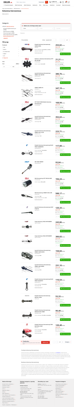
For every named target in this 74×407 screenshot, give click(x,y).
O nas (3, 388)
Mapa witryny (5, 402)
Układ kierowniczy (17, 8)
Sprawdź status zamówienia (8, 384)
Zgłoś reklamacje (6, 393)
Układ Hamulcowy (18, 5)
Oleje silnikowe (59, 389)
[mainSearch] (27, 2)
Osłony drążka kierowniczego (8, 34)
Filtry (40, 5)
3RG (4, 47)
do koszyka (65, 54)
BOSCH (4, 49)
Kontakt (40, 387)
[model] (46, 28)
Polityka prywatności (6, 396)
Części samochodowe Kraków (8, 398)
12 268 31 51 (43, 384)
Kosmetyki (58, 5)
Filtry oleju (58, 395)
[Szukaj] (46, 2)
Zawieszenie (35, 5)
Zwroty (4, 391)
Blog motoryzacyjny (66, 5)
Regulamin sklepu (6, 390)
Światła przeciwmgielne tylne (62, 394)
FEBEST (4, 53)
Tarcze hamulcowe (60, 387)
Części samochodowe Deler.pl (7, 8)
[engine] (62, 28)
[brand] (29, 28)
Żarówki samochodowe (60, 385)
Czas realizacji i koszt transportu (9, 395)
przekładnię (58, 352)
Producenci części (6, 387)
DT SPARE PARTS (6, 51)
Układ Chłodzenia (27, 5)
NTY (4, 55)
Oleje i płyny (45, 5)
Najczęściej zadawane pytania (8, 401)
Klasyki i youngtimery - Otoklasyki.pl (9, 404)
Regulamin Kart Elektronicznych (8, 399)
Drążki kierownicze (6, 31)
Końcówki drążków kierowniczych (9, 28)
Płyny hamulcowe (59, 392)
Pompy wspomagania (7, 33)
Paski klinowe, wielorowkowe (61, 384)
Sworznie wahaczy (60, 397)
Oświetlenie (52, 5)
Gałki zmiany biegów (60, 391)
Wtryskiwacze (59, 388)
